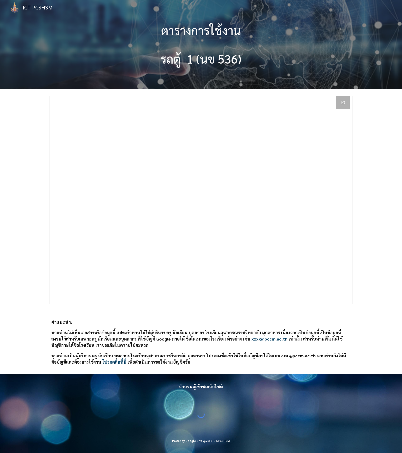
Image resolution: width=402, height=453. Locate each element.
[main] (201, 44)
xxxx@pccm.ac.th (270, 339)
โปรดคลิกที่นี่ (114, 362)
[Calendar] (201, 200)
